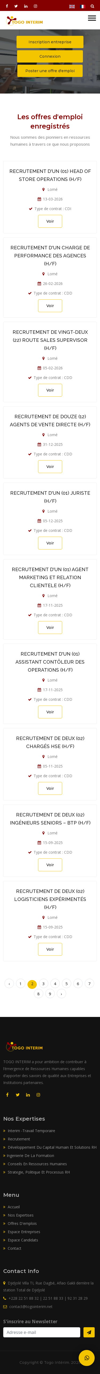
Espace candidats (20, 1240)
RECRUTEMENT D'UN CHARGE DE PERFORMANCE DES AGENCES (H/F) (50, 255)
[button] (92, 15)
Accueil (11, 1206)
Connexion (50, 56)
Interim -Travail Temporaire (29, 1130)
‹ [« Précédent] (9, 983)
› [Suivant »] (61, 993)
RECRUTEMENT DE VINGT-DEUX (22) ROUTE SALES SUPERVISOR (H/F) (50, 340)
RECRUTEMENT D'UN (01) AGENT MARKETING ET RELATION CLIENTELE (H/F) (50, 577)
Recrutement (16, 1138)
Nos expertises (18, 1215)
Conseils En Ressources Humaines (35, 1163)
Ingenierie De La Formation (28, 1155)
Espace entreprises (21, 1231)
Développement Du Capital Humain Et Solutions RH (50, 1147)
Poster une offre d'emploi (50, 70)
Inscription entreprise (50, 42)
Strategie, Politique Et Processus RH (36, 1172)
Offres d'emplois (20, 1223)
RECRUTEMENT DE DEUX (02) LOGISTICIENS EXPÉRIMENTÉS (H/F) (50, 899)
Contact (12, 1248)
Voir (50, 221)
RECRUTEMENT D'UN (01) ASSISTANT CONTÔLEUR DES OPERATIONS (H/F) (50, 662)
